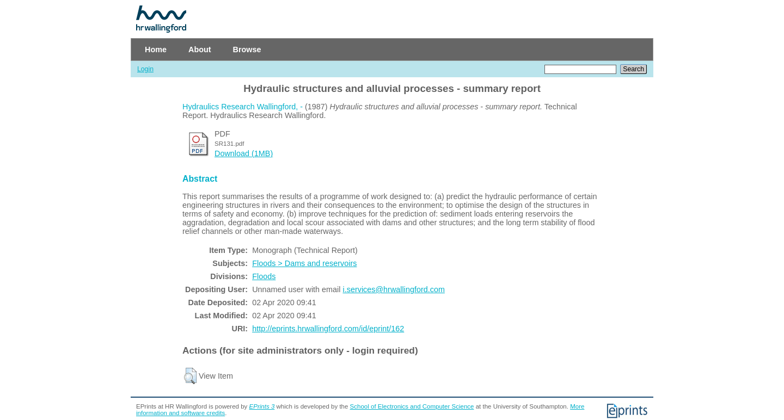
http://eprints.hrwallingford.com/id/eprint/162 (328, 328)
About (199, 49)
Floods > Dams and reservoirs (304, 263)
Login (145, 69)
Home (156, 49)
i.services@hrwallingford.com (394, 289)
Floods (263, 276)
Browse (247, 49)
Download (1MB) (244, 153)
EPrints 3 (262, 406)
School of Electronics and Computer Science (412, 406)
